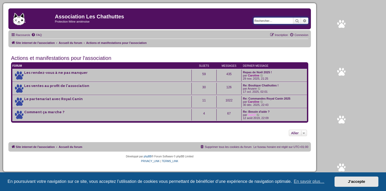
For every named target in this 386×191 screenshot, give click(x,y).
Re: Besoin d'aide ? (256, 111)
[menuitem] (36, 35)
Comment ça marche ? (44, 112)
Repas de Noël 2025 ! (257, 72)
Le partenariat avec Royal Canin (53, 99)
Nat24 (252, 114)
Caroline (253, 75)
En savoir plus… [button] (309, 181)
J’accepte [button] (356, 181)
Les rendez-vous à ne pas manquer (56, 73)
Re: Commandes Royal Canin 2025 (266, 98)
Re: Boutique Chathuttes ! (261, 85)
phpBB (148, 156)
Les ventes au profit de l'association (56, 86)
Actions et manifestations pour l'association (61, 58)
